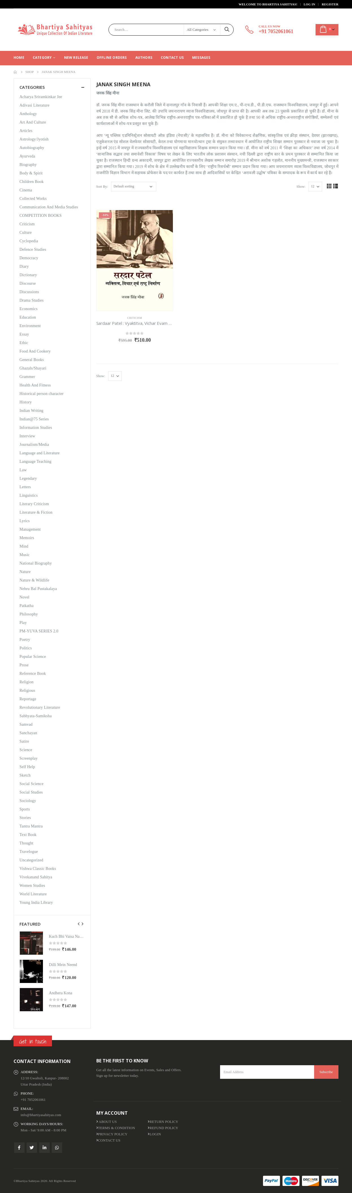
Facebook (19, 1147)
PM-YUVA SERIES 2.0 (38, 631)
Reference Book (32, 673)
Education (27, 317)
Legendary (28, 478)
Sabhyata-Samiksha (35, 716)
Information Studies (35, 427)
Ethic (23, 343)
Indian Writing (31, 411)
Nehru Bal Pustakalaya (38, 589)
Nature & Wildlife (34, 580)
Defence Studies (32, 249)
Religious (27, 690)
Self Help (27, 767)
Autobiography (31, 148)
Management (30, 529)
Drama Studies (31, 300)
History (25, 402)
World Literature (33, 894)
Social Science (31, 784)
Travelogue (28, 852)
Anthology (28, 114)
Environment (30, 326)
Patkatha (26, 606)
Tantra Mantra (31, 826)
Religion (26, 682)
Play (23, 623)
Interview (27, 436)
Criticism (134, 317)
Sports (24, 809)
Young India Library (36, 902)
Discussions (29, 292)
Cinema (25, 190)
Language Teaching (35, 461)
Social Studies (31, 792)
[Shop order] (133, 186)
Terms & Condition (115, 1128)
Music (24, 555)
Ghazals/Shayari (32, 368)
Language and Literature (39, 453)
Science (25, 750)
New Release (76, 57)
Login (154, 1134)
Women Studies (32, 885)
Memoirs (26, 538)
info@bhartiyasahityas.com (41, 1115)
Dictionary (28, 275)
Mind (23, 546)
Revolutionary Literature (39, 707)
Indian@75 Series (34, 419)
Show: (301, 187)
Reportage (27, 699)
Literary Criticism (34, 504)
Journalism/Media (34, 444)
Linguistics (28, 495)
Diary (24, 266)
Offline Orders (112, 57)
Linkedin (44, 1147)
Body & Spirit (31, 173)
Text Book (27, 835)
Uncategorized (31, 860)
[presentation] (78, 924)
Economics (28, 309)
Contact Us (172, 57)
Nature (25, 572)
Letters (25, 487)
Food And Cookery (35, 351)
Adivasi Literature (34, 105)
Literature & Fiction (36, 512)
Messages (201, 57)
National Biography (35, 563)
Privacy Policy (112, 1134)
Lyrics (24, 521)
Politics (25, 648)
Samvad (25, 724)
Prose (24, 665)
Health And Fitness (35, 385)
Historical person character (41, 394)
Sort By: (102, 187)
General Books (31, 360)
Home (19, 57)
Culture (25, 232)
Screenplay (28, 758)
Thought (26, 843)
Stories (25, 818)
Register (330, 4)
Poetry (24, 639)
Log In (309, 4)
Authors (143, 57)
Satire (24, 741)
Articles (25, 131)
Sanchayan (28, 733)
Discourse (27, 283)
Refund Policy (163, 1128)
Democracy (28, 258)
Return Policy (163, 1122)
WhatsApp (57, 1147)
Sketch (25, 775)
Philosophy (28, 614)
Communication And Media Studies (48, 207)
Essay (24, 334)
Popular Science (32, 656)
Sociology (27, 801)
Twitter (32, 1147)
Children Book (31, 182)
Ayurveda (27, 156)
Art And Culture (32, 122)
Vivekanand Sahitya (35, 877)
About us (106, 1122)
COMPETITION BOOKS (40, 215)
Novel (24, 597)
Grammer (27, 377)
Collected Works (33, 198)
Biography (28, 165)
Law (23, 470)
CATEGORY (42, 57)
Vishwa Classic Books (37, 868)
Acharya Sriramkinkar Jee (40, 97)
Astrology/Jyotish (34, 139)
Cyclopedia (28, 241)
